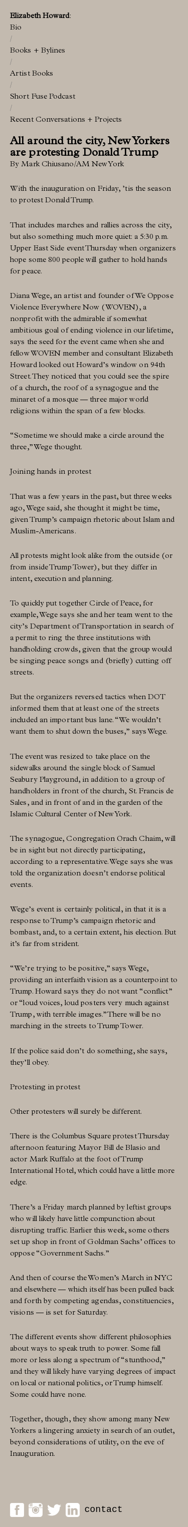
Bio (16, 27)
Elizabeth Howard (40, 15)
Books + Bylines (38, 50)
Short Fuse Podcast (42, 96)
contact (103, 1509)
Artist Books (31, 73)
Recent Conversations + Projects (66, 119)
